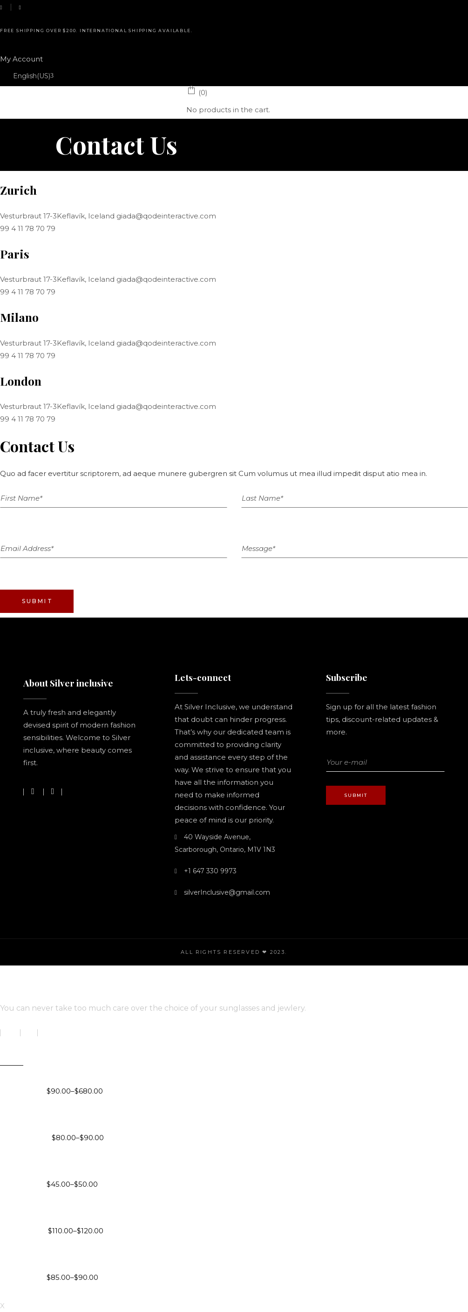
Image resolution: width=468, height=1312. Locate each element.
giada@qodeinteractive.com (166, 215)
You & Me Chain (78, 1119)
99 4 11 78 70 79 (27, 228)
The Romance (75, 1212)
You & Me (65, 1259)
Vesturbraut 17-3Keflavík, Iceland (58, 215)
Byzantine (67, 1073)
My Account (21, 58)
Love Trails (68, 1166)
